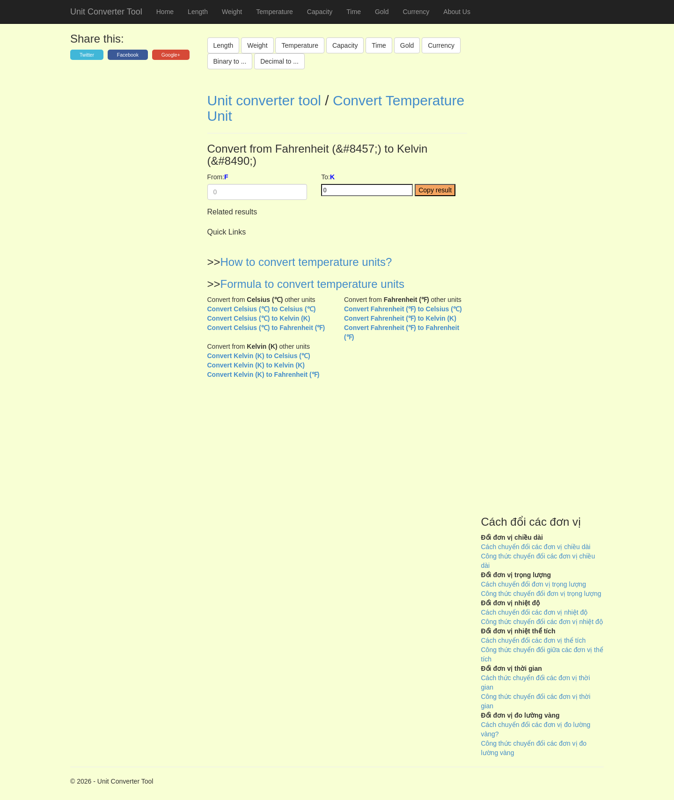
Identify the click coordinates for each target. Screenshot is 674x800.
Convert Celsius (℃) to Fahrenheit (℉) (266, 327)
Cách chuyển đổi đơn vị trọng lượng (533, 584)
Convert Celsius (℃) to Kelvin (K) (258, 318)
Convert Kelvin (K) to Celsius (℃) (258, 356)
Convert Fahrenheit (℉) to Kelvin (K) (400, 318)
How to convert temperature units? (306, 262)
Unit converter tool (264, 100)
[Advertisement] (542, 294)
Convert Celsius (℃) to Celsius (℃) (261, 309)
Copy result (435, 190)
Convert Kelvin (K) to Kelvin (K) (256, 365)
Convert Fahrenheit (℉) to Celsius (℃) (403, 309)
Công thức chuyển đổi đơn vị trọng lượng (541, 593)
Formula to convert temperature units (312, 284)
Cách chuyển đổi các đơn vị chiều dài (536, 546)
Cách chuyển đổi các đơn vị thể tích (533, 640)
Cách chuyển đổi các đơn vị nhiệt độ (534, 612)
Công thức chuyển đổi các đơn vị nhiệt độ (542, 621)
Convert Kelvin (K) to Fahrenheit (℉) (263, 374)
